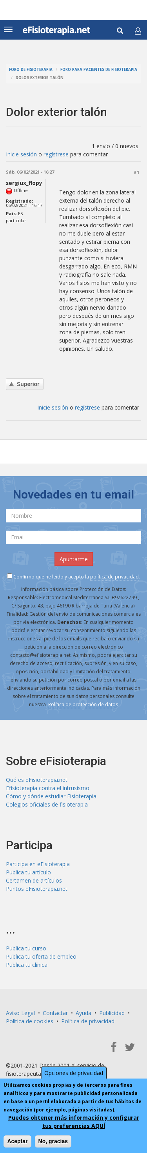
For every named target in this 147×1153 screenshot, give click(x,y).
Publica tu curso (26, 948)
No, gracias (53, 1141)
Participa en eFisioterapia (38, 864)
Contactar (55, 1013)
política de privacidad (114, 576)
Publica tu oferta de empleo (41, 956)
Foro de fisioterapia (31, 69)
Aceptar (17, 1141)
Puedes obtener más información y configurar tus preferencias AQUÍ (73, 1122)
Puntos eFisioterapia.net (36, 888)
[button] (138, 31)
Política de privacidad (87, 1021)
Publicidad (112, 1013)
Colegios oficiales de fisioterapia (47, 804)
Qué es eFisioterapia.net (36, 779)
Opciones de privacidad (73, 1073)
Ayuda (83, 1013)
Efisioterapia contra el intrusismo (47, 788)
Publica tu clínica (26, 964)
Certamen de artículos (34, 880)
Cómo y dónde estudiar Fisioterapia (51, 796)
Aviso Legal (20, 1013)
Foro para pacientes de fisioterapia (98, 69)
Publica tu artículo (28, 872)
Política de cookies (29, 1021)
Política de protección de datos (83, 704)
